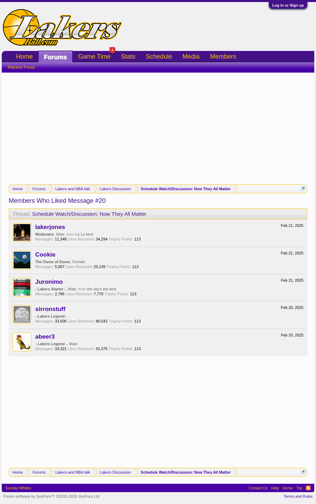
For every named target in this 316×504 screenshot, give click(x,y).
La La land (84, 234)
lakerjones (50, 226)
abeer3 (45, 336)
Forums (55, 57)
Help (275, 488)
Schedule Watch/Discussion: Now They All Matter (89, 214)
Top (299, 488)
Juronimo (49, 281)
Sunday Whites (18, 488)
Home (24, 56)
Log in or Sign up (288, 5)
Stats (128, 56)
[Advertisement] (158, 125)
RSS (308, 488)
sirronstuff (50, 308)
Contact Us (258, 488)
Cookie (45, 254)
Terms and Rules (298, 496)
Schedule (159, 56)
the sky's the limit (101, 289)
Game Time (96, 55)
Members (223, 56)
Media (191, 56)
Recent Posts (21, 67)
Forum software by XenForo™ (51, 496)
